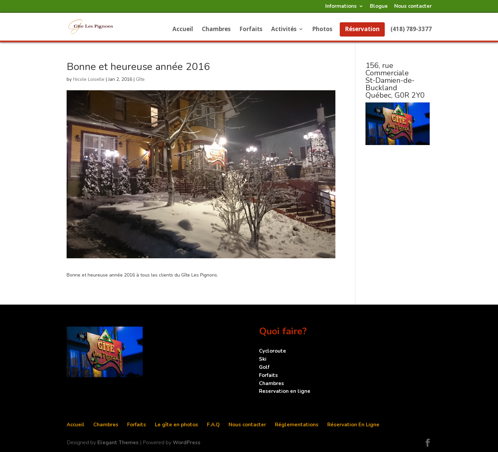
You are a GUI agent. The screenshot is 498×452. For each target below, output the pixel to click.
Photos (322, 30)
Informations (341, 6)
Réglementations (296, 424)
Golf (264, 367)
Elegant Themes (118, 442)
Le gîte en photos (176, 424)
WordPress (186, 442)
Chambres (216, 30)
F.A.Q (213, 424)
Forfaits (250, 30)
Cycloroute (272, 351)
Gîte (140, 79)
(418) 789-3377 (411, 30)
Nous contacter (413, 6)
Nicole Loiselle (88, 79)
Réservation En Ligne (353, 424)
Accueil (182, 30)
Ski (262, 359)
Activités (284, 30)
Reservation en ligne (284, 391)
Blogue (379, 6)
